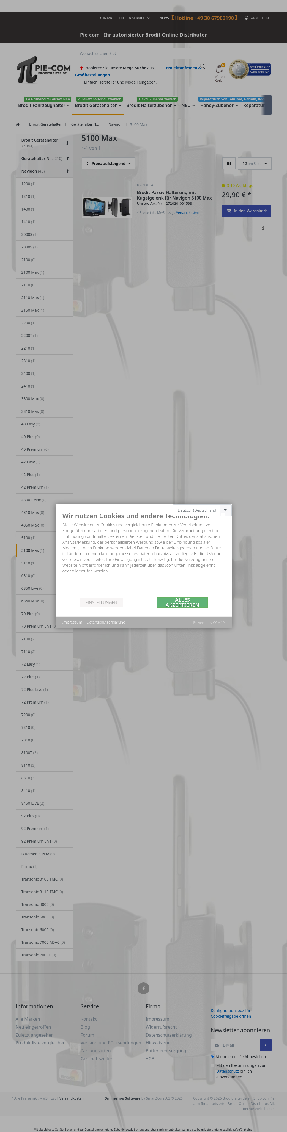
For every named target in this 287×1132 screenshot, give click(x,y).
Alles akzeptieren (182, 602)
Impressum (72, 622)
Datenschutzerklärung (106, 622)
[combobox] (202, 510)
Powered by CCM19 (209, 622)
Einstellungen (101, 602)
